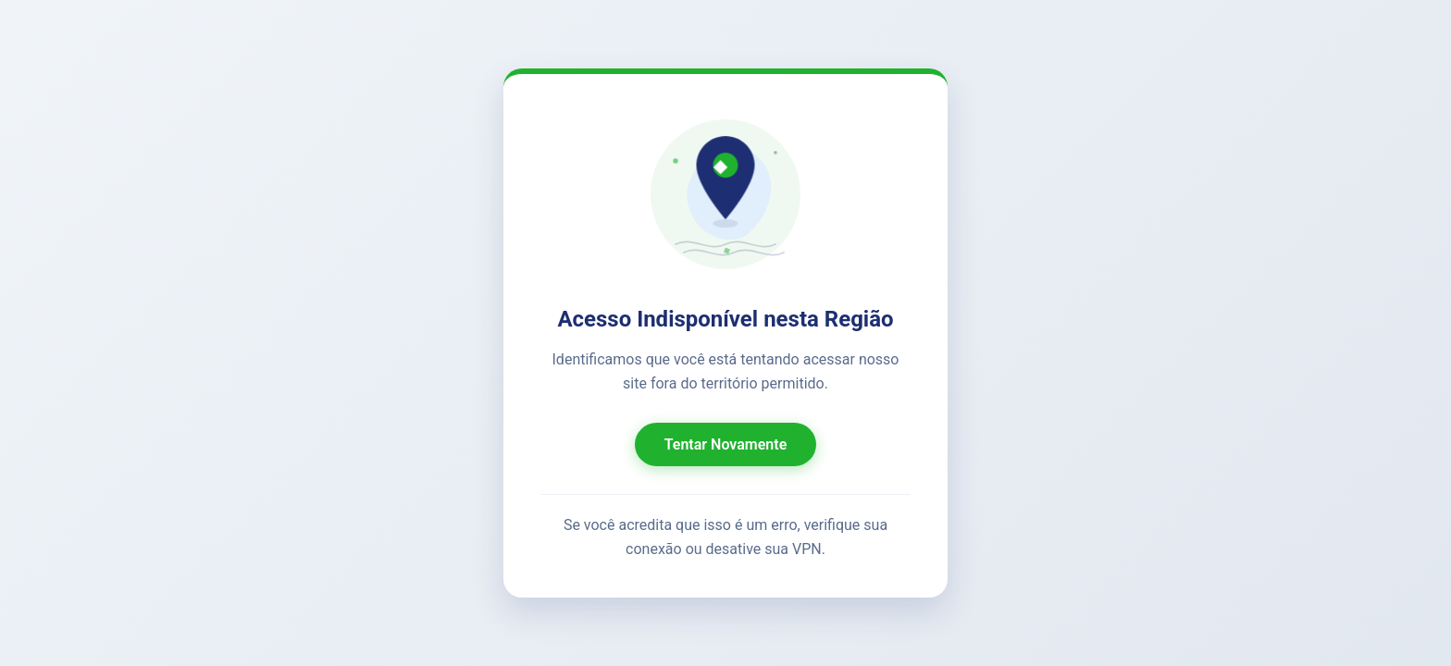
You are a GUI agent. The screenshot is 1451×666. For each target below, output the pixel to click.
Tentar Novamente (726, 444)
